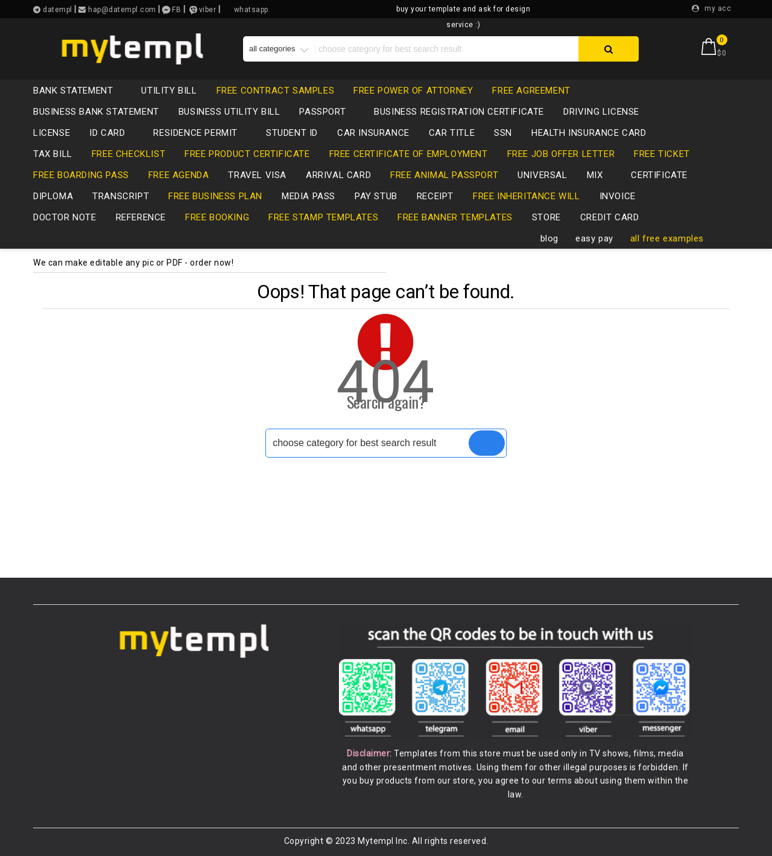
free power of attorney (413, 90)
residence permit (201, 132)
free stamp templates (323, 217)
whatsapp (251, 9)
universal (542, 175)
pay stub (376, 196)
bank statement (79, 90)
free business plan (215, 196)
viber (208, 9)
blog (549, 238)
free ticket (662, 154)
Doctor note (64, 217)
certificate (659, 175)
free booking (217, 217)
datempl (56, 9)
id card (113, 132)
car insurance (373, 132)
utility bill (169, 90)
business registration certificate (459, 111)
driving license (607, 111)
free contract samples (276, 90)
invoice (618, 196)
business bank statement (96, 111)
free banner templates (455, 217)
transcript (120, 196)
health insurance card (589, 132)
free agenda (178, 175)
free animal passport (444, 175)
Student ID (292, 132)
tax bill (52, 154)
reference (141, 217)
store (546, 217)
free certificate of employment (408, 154)
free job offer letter (561, 154)
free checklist (128, 154)
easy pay (594, 238)
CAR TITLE (452, 132)
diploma (53, 196)
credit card (615, 217)
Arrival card (338, 175)
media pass (308, 196)
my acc (717, 8)
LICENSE (51, 132)
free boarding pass (81, 175)
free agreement (531, 90)
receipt (435, 196)
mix (601, 175)
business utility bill (229, 111)
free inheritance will (526, 196)
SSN (503, 132)
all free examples (667, 238)
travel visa (257, 175)
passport (328, 111)
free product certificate (247, 154)
